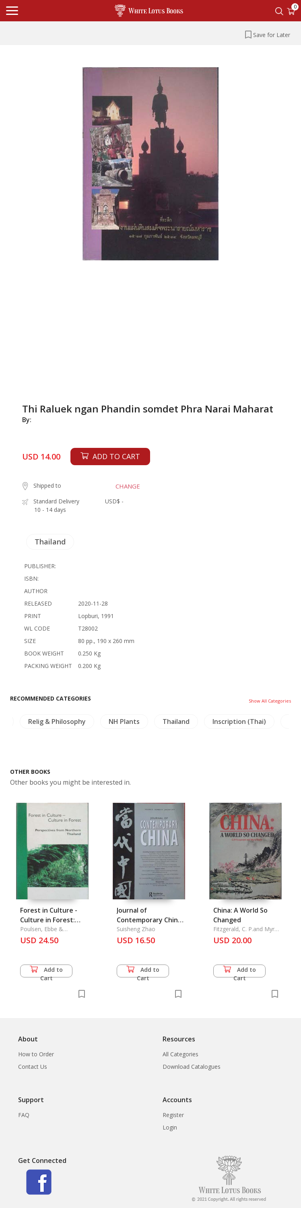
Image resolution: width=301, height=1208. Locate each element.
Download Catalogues (192, 1066)
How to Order (36, 1054)
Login (170, 1127)
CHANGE (127, 486)
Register (173, 1115)
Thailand (50, 541)
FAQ (23, 1115)
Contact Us (32, 1066)
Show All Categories (270, 701)
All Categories (180, 1054)
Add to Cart (46, 971)
